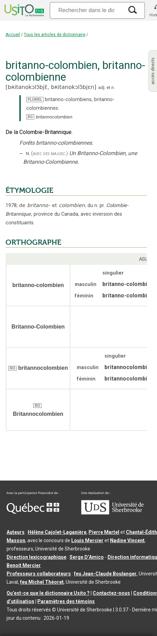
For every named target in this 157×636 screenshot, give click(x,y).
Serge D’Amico (87, 557)
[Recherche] (86, 10)
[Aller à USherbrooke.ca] (112, 513)
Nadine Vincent (127, 540)
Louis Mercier (87, 540)
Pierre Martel (104, 532)
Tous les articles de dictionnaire (54, 34)
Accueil (13, 34)
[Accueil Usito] (23, 10)
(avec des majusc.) (49, 153)
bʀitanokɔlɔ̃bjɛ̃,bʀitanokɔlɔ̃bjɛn (51, 87)
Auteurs (16, 532)
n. (113, 87)
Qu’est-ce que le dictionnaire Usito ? (48, 593)
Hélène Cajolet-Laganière (57, 532)
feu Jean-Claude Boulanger (105, 573)
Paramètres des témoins (66, 601)
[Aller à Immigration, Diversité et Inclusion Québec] (33, 512)
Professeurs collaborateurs (39, 573)
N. (28, 153)
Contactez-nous (111, 593)
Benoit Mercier (24, 565)
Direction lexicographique (36, 557)
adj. (101, 87)
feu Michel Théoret (42, 582)
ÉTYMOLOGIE (29, 190)
